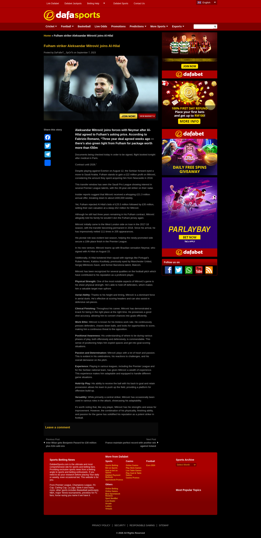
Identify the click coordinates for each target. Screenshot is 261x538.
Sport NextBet (111, 498)
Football (66, 26)
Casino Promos (132, 478)
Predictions (137, 26)
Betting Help (93, 3)
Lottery (108, 506)
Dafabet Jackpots (73, 3)
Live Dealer (110, 501)
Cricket (50, 26)
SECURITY (120, 525)
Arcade (108, 504)
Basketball (84, 26)
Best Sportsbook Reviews (112, 495)
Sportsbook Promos (114, 480)
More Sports (158, 26)
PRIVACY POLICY (101, 525)
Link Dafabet (53, 3)
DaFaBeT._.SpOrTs (63, 52)
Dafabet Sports (120, 3)
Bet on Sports (111, 468)
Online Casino (132, 465)
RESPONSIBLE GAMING (142, 525)
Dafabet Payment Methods (112, 476)
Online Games (111, 491)
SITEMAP (164, 525)
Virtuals (108, 509)
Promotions (118, 26)
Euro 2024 (150, 465)
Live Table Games (133, 471)
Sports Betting (111, 465)
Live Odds (101, 26)
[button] (215, 26)
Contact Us (139, 3)
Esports (177, 26)
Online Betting (111, 489)
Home (47, 35)
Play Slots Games (133, 468)
